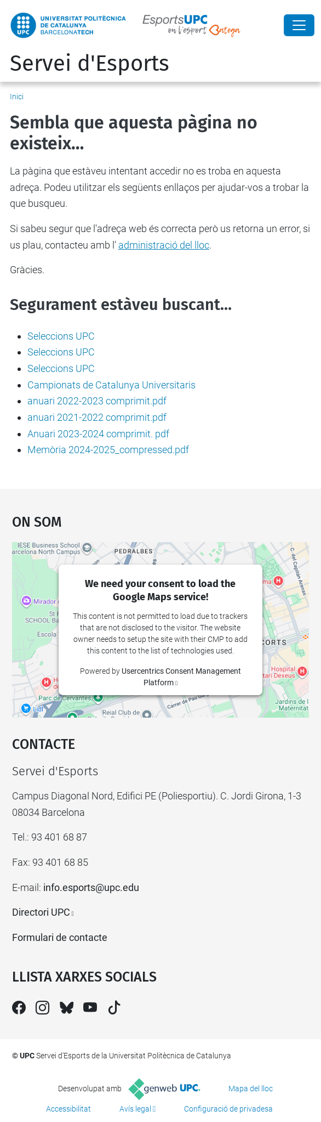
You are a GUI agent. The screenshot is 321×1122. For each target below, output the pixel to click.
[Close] (299, 25)
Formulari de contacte (59, 937)
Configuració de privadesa (228, 1108)
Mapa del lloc (250, 1088)
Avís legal (135, 1108)
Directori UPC (41, 912)
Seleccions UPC (61, 336)
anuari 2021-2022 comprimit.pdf (97, 417)
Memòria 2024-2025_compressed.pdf (108, 449)
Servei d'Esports (89, 63)
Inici (17, 96)
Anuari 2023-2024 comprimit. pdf (98, 433)
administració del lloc (163, 245)
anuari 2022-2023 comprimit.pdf (97, 401)
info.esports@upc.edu (91, 887)
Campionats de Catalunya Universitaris (111, 385)
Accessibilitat (68, 1108)
